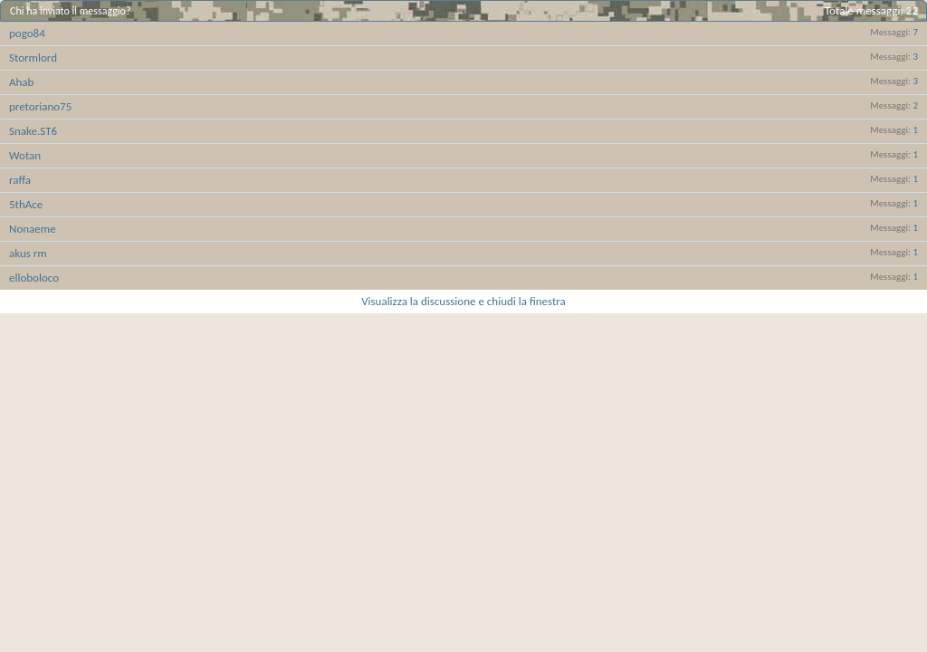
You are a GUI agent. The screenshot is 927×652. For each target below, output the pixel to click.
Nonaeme (32, 228)
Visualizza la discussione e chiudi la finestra (463, 301)
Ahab (21, 82)
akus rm (28, 253)
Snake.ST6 (33, 131)
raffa (20, 180)
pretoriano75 (40, 106)
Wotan (25, 155)
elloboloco (34, 277)
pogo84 (27, 33)
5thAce (26, 204)
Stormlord (33, 57)
